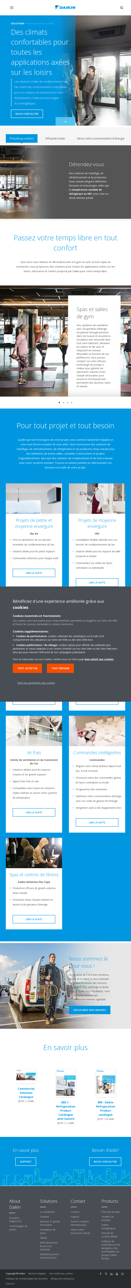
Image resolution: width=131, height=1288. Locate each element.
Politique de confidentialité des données (27, 1278)
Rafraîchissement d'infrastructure (49, 1256)
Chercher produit (110, 1211)
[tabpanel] (65, 182)
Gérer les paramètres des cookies (36, 682)
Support (75, 1216)
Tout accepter (27, 668)
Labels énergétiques (108, 1226)
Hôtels (43, 1237)
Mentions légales (37, 1273)
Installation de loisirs (47, 1231)
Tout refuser (60, 668)
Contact (75, 1211)
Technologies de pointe (18, 1227)
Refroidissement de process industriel (49, 1246)
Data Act (10, 1283)
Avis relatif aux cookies (61, 1273)
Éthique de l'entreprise (62, 1278)
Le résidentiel (47, 1211)
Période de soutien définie (109, 1234)
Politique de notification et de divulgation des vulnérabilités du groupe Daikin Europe (110, 1250)
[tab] (22, 138)
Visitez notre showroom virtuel (80, 1231)
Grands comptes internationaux (80, 1223)
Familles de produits (107, 1218)
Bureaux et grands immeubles (50, 1223)
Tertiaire (44, 1216)
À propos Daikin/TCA (15, 1219)
